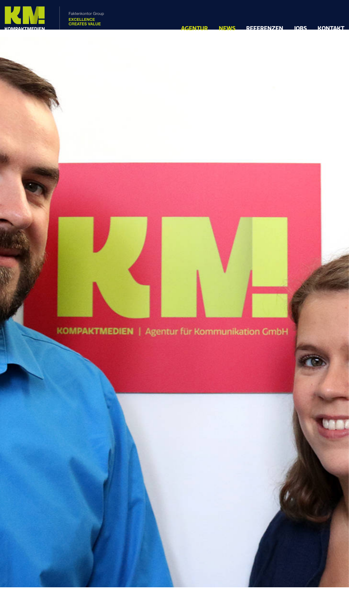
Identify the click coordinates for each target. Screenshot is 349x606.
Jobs (300, 28)
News (227, 28)
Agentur (194, 28)
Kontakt (331, 28)
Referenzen (264, 28)
